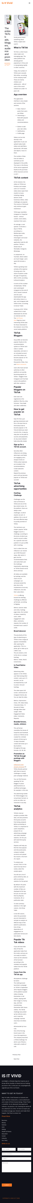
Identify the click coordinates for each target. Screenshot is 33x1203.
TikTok (16, 595)
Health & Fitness (6, 1131)
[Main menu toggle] (29, 3)
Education (5, 1134)
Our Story (4, 1140)
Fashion (4, 1125)
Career (4, 1136)
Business (7, 63)
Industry (4, 1138)
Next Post (16, 1059)
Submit (6, 1185)
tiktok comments (21, 364)
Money (4, 1122)
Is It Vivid (7, 3)
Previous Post (16, 1054)
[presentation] (15, 1180)
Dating (4, 1129)
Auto (3, 1127)
